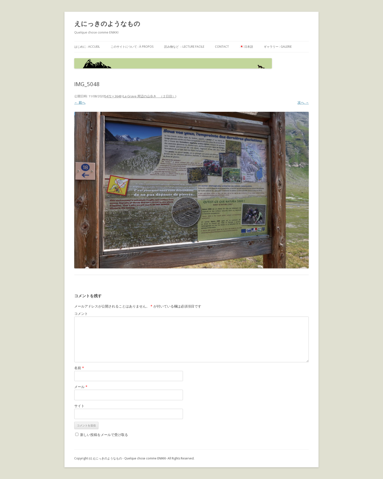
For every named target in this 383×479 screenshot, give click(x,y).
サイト (79, 405)
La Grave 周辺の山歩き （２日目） (149, 96)
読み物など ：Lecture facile (184, 47)
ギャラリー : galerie (278, 47)
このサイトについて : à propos (132, 47)
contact (222, 47)
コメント (81, 313)
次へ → (303, 102)
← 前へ (79, 102)
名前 (79, 367)
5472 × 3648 (113, 96)
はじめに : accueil (87, 47)
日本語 (246, 47)
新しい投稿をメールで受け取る (104, 434)
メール (80, 386)
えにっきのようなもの (107, 23)
